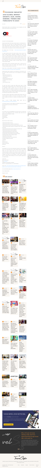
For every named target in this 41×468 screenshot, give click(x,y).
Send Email (5, 161)
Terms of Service (31, 464)
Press (18, 464)
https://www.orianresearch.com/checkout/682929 (9, 101)
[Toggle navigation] (3, 1)
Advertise (22, 464)
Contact (27, 464)
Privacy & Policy (37, 465)
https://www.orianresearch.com (16, 168)
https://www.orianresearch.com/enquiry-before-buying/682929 (11, 69)
